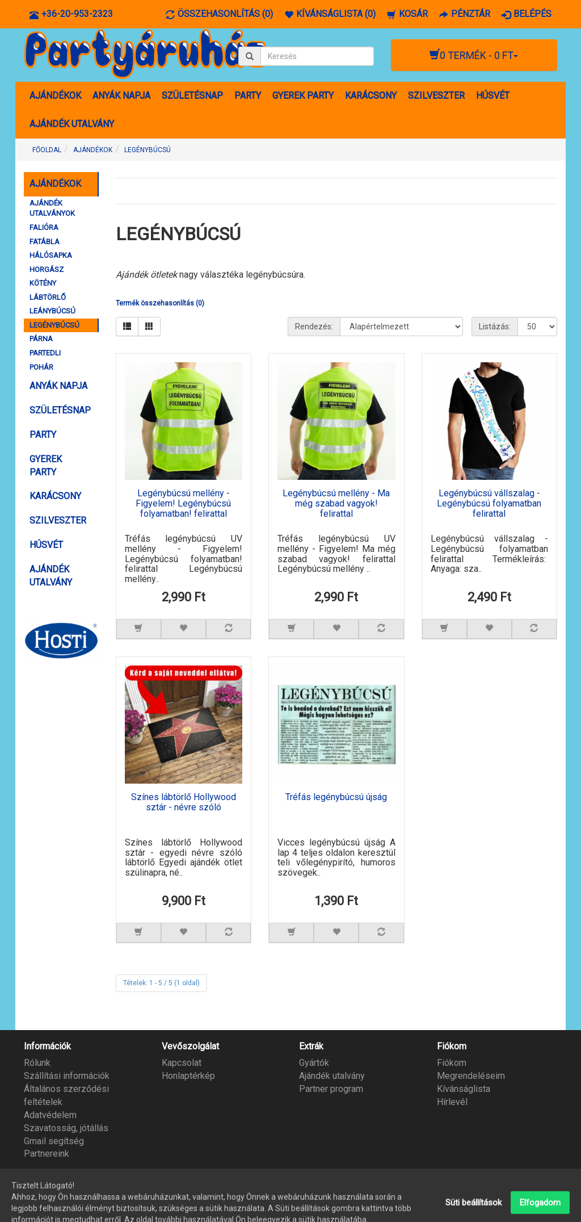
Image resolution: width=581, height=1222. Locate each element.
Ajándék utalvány (332, 1075)
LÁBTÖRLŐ (48, 297)
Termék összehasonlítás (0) (160, 303)
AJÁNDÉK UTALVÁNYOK (52, 208)
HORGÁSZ (47, 269)
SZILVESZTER (436, 95)
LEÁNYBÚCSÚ (52, 311)
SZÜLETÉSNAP (192, 95)
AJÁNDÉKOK (55, 95)
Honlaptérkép (188, 1075)
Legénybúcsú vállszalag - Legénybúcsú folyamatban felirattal (489, 503)
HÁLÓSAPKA (51, 255)
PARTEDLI (45, 353)
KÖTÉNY (43, 283)
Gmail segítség (54, 1141)
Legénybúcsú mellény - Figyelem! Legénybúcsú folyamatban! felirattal (183, 503)
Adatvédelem (50, 1115)
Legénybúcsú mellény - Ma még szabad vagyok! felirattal (336, 503)
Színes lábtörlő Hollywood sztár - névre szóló (183, 802)
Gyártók (314, 1062)
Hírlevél (452, 1102)
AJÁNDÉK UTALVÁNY (72, 124)
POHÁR (41, 367)
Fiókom (451, 1062)
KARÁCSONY (371, 95)
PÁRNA (41, 338)
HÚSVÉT (493, 95)
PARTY (247, 95)
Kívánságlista (463, 1088)
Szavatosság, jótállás (66, 1128)
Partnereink (46, 1153)
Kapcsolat (181, 1062)
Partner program (331, 1088)
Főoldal (46, 150)
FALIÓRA (44, 227)
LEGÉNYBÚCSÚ (147, 150)
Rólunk (37, 1062)
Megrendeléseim (471, 1075)
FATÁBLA (45, 241)
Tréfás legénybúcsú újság (336, 797)
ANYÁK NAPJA (121, 95)
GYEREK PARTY (303, 95)
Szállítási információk (67, 1075)
